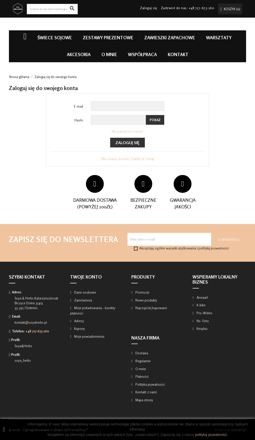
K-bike (201, 305)
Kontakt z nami (146, 392)
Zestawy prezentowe (108, 37)
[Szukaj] (52, 9)
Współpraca (142, 54)
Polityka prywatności (150, 384)
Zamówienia (82, 300)
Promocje (142, 292)
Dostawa (141, 353)
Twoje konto (86, 277)
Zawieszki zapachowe (169, 37)
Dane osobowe (84, 292)
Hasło (78, 120)
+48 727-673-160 (201, 8)
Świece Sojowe (54, 37)
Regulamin (143, 361)
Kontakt (178, 54)
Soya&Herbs (23, 346)
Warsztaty (219, 37)
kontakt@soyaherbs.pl (31, 322)
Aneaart (202, 297)
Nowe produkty (146, 300)
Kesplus (202, 328)
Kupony (79, 328)
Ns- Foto (202, 321)
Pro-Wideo (204, 313)
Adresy (78, 321)
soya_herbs (23, 360)
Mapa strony (144, 400)
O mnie (109, 54)
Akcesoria (79, 54)
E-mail (78, 106)
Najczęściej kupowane (151, 308)
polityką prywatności (211, 435)
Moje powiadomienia (88, 336)
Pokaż (155, 120)
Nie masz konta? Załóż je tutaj (127, 158)
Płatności (142, 376)
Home (25, 39)
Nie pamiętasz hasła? (127, 131)
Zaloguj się (127, 142)
